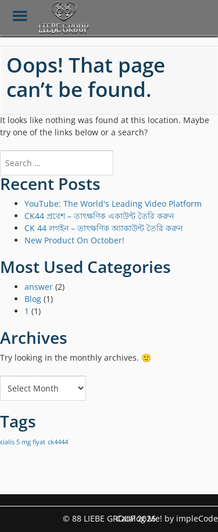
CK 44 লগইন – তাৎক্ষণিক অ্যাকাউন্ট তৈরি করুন (103, 227)
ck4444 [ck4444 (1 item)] (58, 442)
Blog (32, 298)
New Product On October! (74, 240)
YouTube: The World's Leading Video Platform (113, 203)
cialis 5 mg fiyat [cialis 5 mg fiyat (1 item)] (22, 442)
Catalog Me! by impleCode (167, 518)
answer (38, 286)
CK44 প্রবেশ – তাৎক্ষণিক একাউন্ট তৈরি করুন (99, 215)
